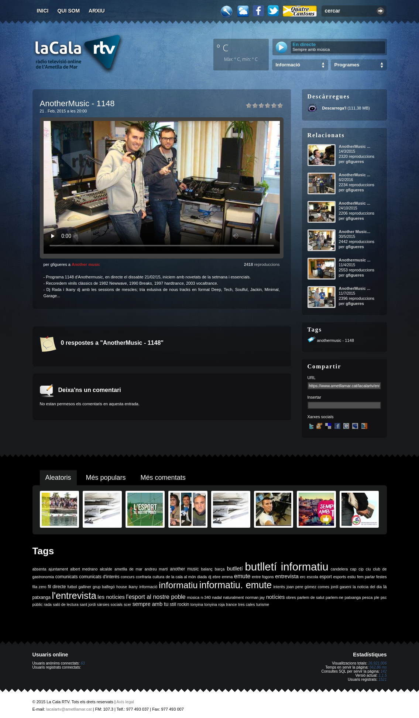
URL (312, 377)
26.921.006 (377, 663)
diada (202, 577)
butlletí (235, 569)
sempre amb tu (151, 604)
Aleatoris (58, 477)
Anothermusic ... (355, 260)
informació (148, 587)
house (121, 587)
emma (227, 577)
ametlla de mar (128, 569)
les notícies (111, 597)
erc (303, 577)
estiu (351, 577)
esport (325, 576)
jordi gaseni (341, 587)
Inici (43, 11)
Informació (288, 64)
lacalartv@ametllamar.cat (69, 709)
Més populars (106, 477)
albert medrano (83, 569)
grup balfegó (104, 587)
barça (220, 569)
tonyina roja (215, 604)
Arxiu (97, 11)
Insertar (314, 397)
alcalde (106, 569)
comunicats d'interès (99, 576)
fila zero (39, 587)
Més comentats (163, 477)
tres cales (246, 604)
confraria (143, 577)
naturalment (233, 597)
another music (184, 569)
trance (231, 604)
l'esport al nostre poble (156, 597)
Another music (86, 264)
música (193, 597)
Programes (347, 64)
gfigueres (355, 161)
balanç (206, 569)
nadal (217, 597)
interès (279, 587)
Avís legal (125, 702)
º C (223, 47)
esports (339, 577)
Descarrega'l (334, 108)
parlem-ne (334, 597)
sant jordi (88, 604)
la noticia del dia (367, 587)
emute (242, 576)
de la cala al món (181, 577)
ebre (216, 577)
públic (37, 604)
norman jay (255, 597)
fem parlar (366, 577)
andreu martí (156, 569)
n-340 (206, 597)
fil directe (57, 586)
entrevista (287, 576)
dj (209, 577)
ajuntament (58, 569)
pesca (367, 597)
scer (127, 604)
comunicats (66, 576)
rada (48, 604)
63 (83, 663)
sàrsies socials (110, 604)
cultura (158, 577)
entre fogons (263, 577)
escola (312, 577)
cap (353, 569)
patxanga (353, 597)
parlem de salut (310, 597)
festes (381, 577)
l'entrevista (74, 595)
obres (291, 597)
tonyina (196, 604)
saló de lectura (65, 604)
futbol (72, 587)
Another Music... (355, 231)
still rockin (179, 604)
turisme (262, 604)
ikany (133, 587)
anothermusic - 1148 (335, 340)
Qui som (68, 11)
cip (361, 569)
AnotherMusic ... (355, 146)
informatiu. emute (235, 585)
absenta (39, 569)
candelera (339, 569)
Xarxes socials (321, 417)
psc (384, 597)
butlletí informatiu (287, 567)
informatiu (178, 585)
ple (376, 597)
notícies (275, 597)
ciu (368, 569)
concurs (127, 577)
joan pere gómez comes (307, 587)
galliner (85, 587)
